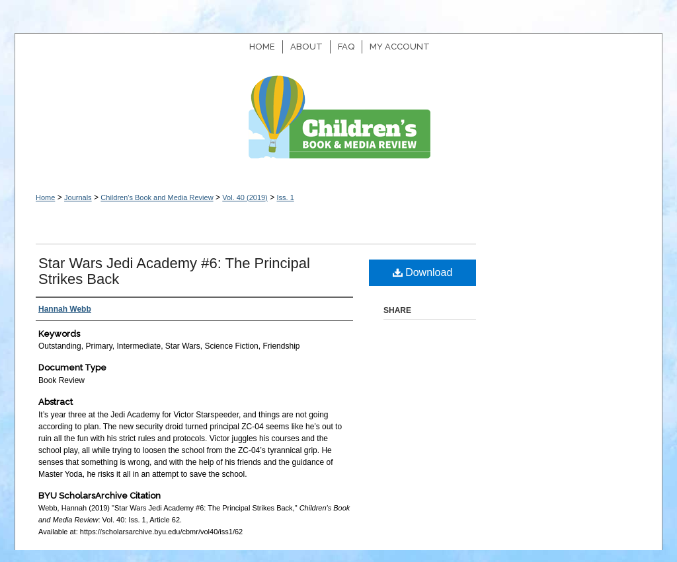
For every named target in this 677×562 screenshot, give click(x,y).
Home (45, 197)
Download (423, 272)
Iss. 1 (285, 197)
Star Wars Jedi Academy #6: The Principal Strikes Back (174, 271)
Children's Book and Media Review (338, 124)
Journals (78, 197)
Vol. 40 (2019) (245, 197)
